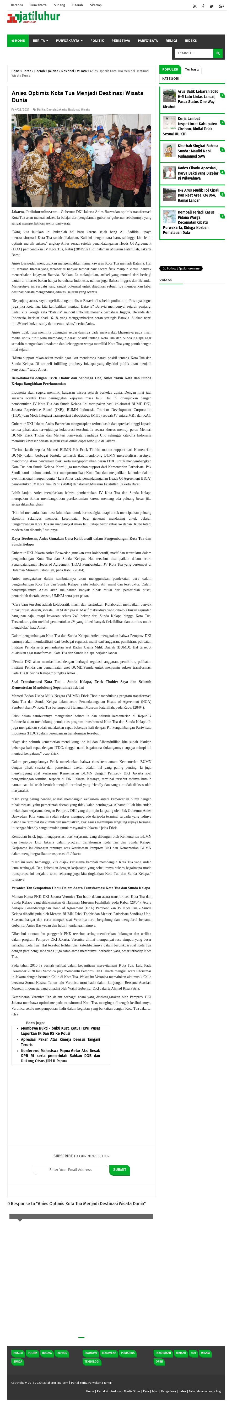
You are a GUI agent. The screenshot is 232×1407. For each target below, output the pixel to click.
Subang (60, 5)
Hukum (18, 1353)
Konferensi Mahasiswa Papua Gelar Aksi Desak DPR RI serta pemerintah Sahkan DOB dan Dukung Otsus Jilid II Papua (60, 1056)
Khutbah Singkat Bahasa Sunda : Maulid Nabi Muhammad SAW (198, 151)
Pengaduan (168, 1391)
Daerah (79, 5)
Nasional (73, 109)
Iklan (155, 1391)
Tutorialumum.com (201, 1391)
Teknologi (92, 1361)
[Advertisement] (81, 1107)
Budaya (47, 1353)
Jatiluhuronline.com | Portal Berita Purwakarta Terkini (77, 1383)
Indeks (191, 41)
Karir (146, 1391)
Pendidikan (163, 1353)
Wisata (85, 109)
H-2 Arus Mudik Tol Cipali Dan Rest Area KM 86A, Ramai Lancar (198, 195)
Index (182, 1391)
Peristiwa (121, 41)
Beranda (17, 5)
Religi (171, 41)
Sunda (17, 1361)
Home (18, 41)
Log (218, 1391)
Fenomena (109, 1353)
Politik (97, 41)
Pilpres (62, 1353)
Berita (39, 41)
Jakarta (62, 109)
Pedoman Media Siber (125, 1391)
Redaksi (102, 1391)
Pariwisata (148, 41)
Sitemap (98, 5)
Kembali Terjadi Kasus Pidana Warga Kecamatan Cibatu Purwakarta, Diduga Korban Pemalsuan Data (188, 222)
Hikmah (181, 1353)
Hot (193, 1353)
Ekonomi (91, 1353)
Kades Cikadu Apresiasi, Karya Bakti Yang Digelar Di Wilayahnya (198, 173)
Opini (159, 1361)
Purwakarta (39, 5)
